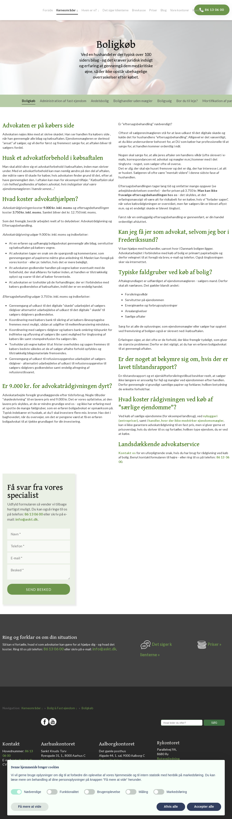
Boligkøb (28, 101)
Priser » (214, 644)
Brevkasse (139, 10)
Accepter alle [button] (204, 806)
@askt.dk (30, 519)
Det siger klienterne (115, 10)
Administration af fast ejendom (63, 101)
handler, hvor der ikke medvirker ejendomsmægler (186, 420)
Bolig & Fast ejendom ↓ (62, 708)
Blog (164, 10)
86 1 (28, 514)
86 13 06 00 (54, 649)
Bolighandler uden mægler (133, 101)
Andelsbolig (100, 101)
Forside (48, 10)
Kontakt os (127, 453)
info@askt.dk (104, 649)
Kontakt (198, 10)
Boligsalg (164, 101)
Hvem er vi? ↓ (90, 10)
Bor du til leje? (187, 101)
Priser (153, 10)
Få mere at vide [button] (29, 806)
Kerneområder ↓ (67, 10)
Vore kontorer (179, 10)
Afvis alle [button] (171, 806)
